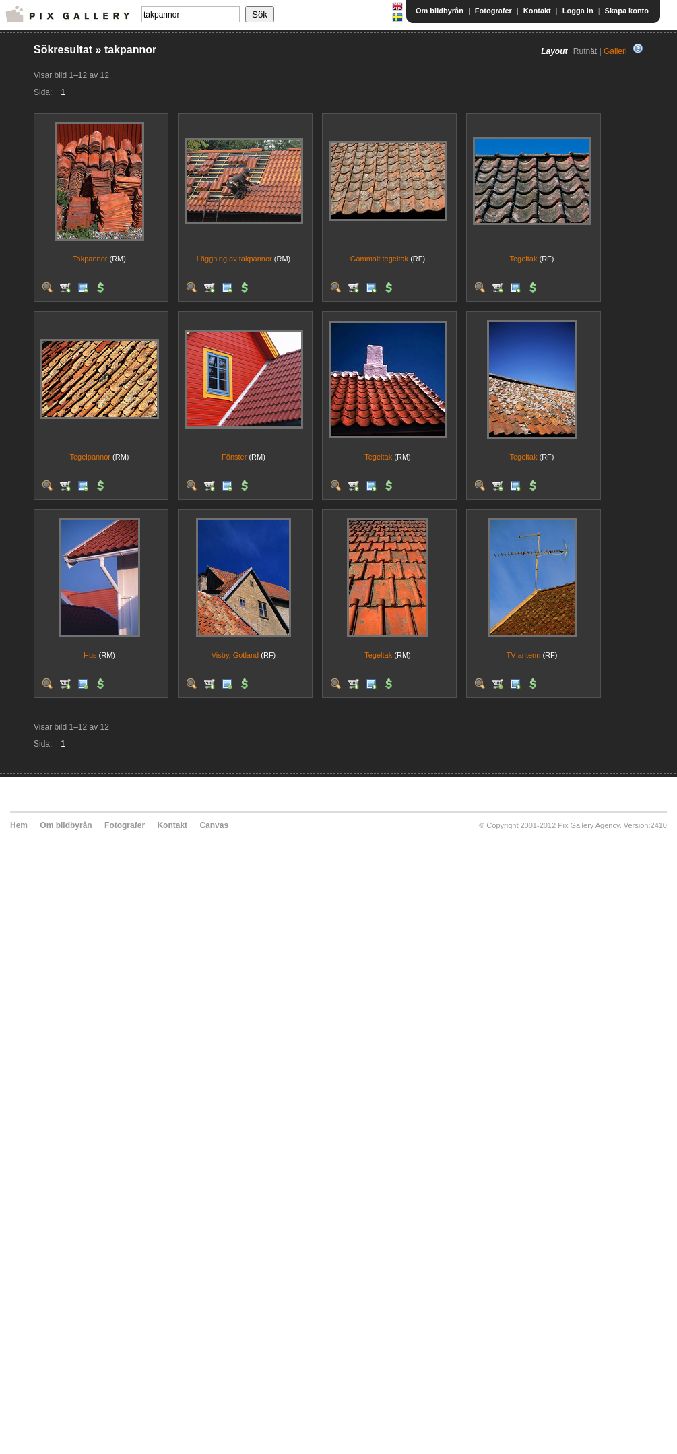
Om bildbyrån (439, 11)
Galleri (615, 51)
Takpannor (90, 259)
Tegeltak (523, 259)
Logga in (577, 11)
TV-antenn (524, 655)
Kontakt (537, 11)
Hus (90, 655)
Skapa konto (627, 11)
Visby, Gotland (235, 655)
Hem (19, 825)
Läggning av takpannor (234, 259)
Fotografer (493, 11)
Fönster (234, 457)
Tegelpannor (89, 457)
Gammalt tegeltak (379, 259)
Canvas (213, 825)
